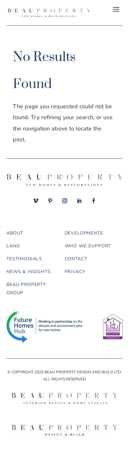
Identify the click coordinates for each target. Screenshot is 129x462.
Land (13, 246)
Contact (76, 259)
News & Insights (28, 272)
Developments (84, 233)
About (14, 233)
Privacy (75, 272)
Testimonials (24, 259)
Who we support (88, 246)
